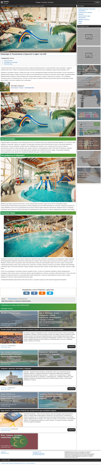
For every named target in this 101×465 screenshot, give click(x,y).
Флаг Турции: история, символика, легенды (11, 436)
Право (80, 23)
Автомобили (81, 10)
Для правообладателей (39, 454)
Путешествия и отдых (5, 325)
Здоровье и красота (83, 19)
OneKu (6, 1)
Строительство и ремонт (85, 12)
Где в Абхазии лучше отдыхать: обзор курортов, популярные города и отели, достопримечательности (51, 317)
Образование (82, 17)
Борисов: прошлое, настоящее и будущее (49, 353)
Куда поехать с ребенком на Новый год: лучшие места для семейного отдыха (28, 411)
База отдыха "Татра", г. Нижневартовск (22, 87)
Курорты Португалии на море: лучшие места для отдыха (51, 396)
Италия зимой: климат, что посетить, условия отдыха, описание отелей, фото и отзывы (32, 330)
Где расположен (8, 60)
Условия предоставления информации (11, 463)
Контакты (51, 2)
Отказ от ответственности (28, 463)
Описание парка (8, 64)
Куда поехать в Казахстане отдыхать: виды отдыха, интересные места (11, 397)
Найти (97, 2)
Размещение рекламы (38, 453)
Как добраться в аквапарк (10, 62)
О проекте (44, 2)
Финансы (81, 14)
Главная (38, 2)
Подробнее (71, 347)
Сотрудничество (37, 452)
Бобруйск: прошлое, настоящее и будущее (16, 369)
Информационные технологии (86, 9)
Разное (80, 21)
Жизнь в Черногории (11, 313)
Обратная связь (5, 453)
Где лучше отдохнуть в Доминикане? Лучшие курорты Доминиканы (12, 354)
